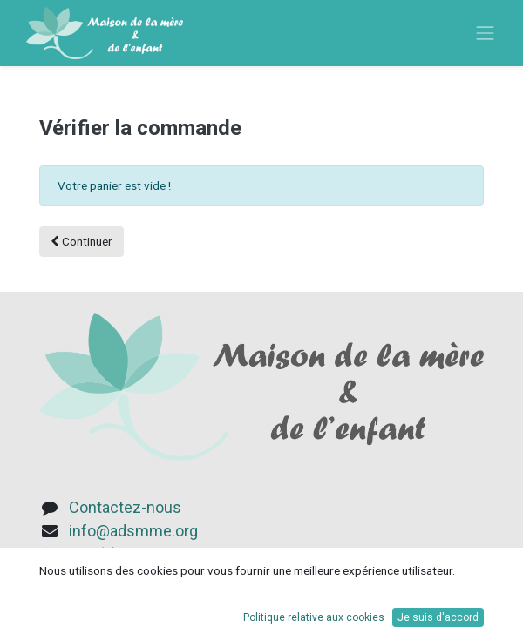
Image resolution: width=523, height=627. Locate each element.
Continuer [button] (81, 241)
